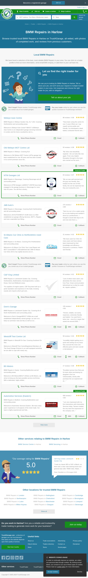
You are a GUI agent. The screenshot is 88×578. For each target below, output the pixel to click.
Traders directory (48, 544)
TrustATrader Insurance (41, 567)
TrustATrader (24, 567)
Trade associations (49, 541)
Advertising (61, 541)
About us (31, 541)
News (29, 547)
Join (58, 3)
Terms (45, 547)
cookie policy (61, 567)
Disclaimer (76, 544)
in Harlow (29, 444)
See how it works (13, 547)
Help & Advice (32, 544)
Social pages (62, 547)
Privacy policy (77, 541)
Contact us (61, 544)
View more (44, 425)
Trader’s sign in (81, 7)
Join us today (76, 524)
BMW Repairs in (15, 495)
